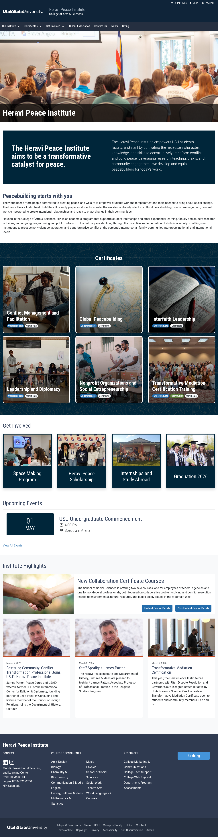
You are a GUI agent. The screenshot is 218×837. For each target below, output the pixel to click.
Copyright (81, 830)
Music (90, 761)
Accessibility (110, 830)
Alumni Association (79, 26)
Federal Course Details (157, 608)
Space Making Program (27, 476)
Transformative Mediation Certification (172, 670)
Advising (194, 756)
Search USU (91, 825)
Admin (150, 830)
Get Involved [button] (55, 26)
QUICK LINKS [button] (178, 3)
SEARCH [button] (208, 3)
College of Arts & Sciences (66, 14)
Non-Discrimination (132, 830)
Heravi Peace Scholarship (82, 477)
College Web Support (137, 777)
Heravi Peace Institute (67, 9)
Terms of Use (65, 830)
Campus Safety (113, 825)
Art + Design (59, 761)
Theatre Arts (94, 788)
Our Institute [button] (11, 26)
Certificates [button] (33, 26)
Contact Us (100, 26)
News (114, 26)
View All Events (12, 545)
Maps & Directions (69, 825)
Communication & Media (67, 782)
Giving (125, 26)
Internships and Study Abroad (136, 476)
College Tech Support (138, 772)
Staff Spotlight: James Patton (102, 668)
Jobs (129, 825)
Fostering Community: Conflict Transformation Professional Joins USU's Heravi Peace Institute (33, 672)
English (56, 788)
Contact (141, 825)
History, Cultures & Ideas (67, 793)
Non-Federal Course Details (193, 608)
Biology (56, 767)
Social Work (93, 782)
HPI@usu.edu (11, 785)
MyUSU (194, 3)
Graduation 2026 (191, 476)
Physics (91, 767)
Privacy (95, 830)
